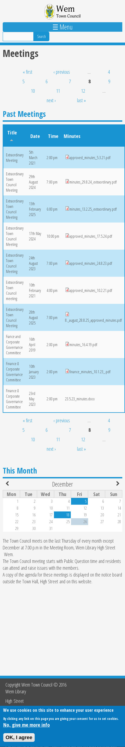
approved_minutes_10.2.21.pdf (90, 290)
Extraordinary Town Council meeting (15, 290)
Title (12, 135)
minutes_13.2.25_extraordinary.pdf (93, 209)
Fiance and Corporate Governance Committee (14, 344)
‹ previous (61, 71)
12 (83, 90)
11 (58, 90)
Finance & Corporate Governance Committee (14, 371)
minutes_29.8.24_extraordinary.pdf (93, 182)
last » (81, 100)
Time (53, 136)
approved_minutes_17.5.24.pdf (90, 236)
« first (27, 71)
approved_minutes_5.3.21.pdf (89, 157)
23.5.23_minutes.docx (80, 398)
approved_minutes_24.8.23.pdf (90, 263)
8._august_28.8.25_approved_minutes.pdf (93, 320)
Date (35, 136)
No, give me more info (26, 728)
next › (51, 100)
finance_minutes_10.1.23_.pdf (89, 371)
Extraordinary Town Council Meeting (15, 182)
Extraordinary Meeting (15, 157)
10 (33, 90)
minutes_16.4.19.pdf (83, 344)
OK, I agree (19, 740)
